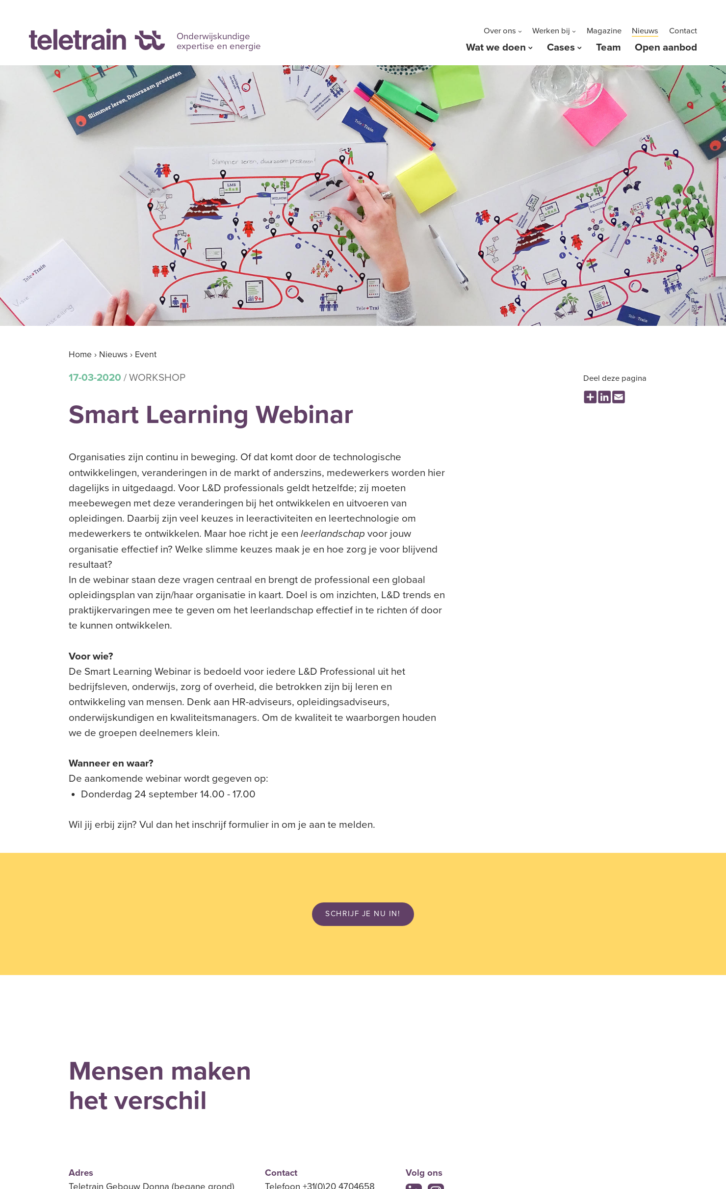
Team (608, 47)
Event (145, 354)
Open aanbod (666, 47)
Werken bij (551, 31)
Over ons (500, 31)
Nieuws (645, 31)
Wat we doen (496, 47)
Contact (683, 31)
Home (80, 354)
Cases (561, 47)
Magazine (604, 31)
